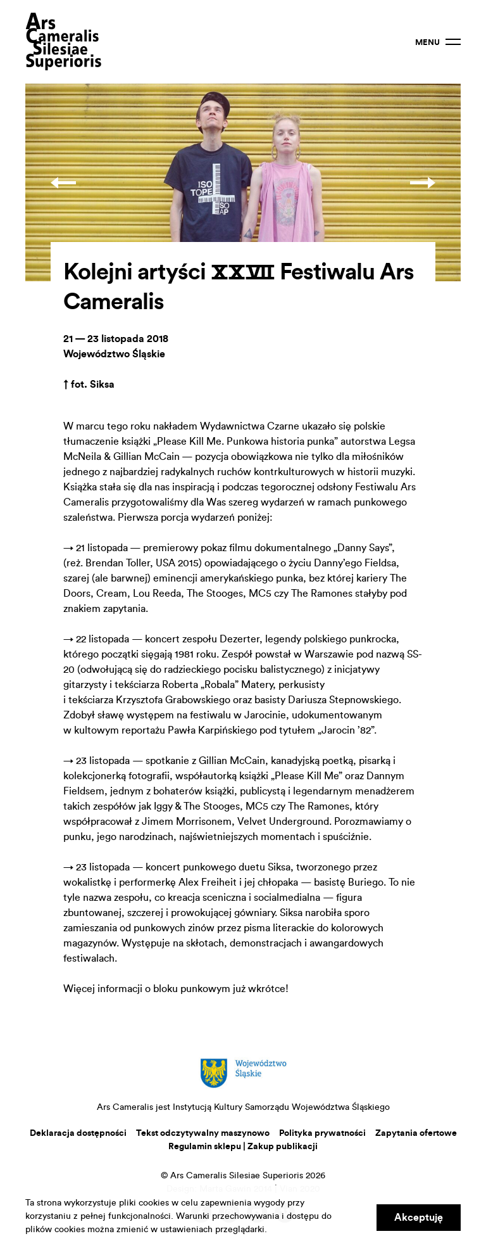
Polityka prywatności (322, 1133)
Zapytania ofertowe (416, 1133)
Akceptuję (418, 1218)
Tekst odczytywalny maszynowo (203, 1133)
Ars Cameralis (63, 42)
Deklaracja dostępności (78, 1133)
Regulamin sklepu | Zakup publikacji (243, 1146)
